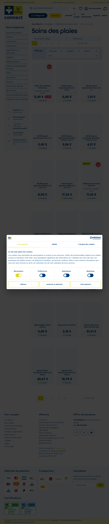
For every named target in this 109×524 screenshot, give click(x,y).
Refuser (23, 284)
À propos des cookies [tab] (86, 244)
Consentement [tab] (22, 244)
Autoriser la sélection (54, 284)
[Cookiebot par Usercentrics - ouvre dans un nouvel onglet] (91, 238)
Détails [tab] (54, 244)
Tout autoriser (85, 284)
